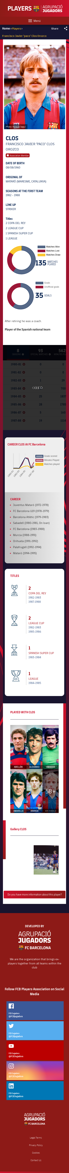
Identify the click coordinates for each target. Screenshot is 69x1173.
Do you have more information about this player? (35, 894)
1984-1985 (35, 682)
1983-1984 (35, 657)
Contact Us (36, 1160)
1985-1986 (35, 631)
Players (17, 28)
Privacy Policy (36, 1145)
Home (6, 28)
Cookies (36, 1152)
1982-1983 (35, 597)
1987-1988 (35, 601)
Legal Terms (36, 1137)
